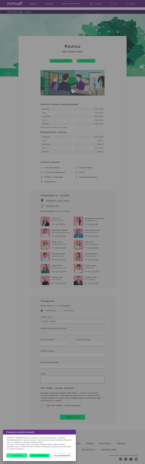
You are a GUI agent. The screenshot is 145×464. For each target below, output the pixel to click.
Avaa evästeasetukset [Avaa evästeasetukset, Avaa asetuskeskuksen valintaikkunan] (62, 455)
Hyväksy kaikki (16, 455)
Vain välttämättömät (39, 455)
